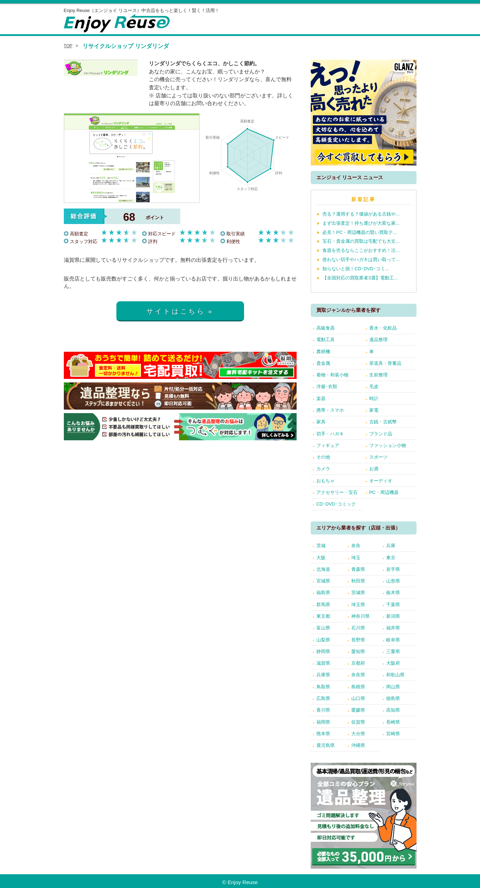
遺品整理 (378, 339)
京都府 (358, 663)
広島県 (323, 698)
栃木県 (393, 592)
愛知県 (358, 651)
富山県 (323, 627)
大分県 (358, 733)
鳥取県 (323, 686)
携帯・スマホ (330, 410)
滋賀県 (323, 663)
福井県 (393, 627)
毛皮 (373, 386)
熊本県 (323, 733)
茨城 (321, 545)
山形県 (393, 581)
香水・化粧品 (383, 328)
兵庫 (390, 545)
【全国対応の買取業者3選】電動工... (359, 277)
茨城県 (358, 592)
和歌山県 (395, 674)
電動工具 (325, 339)
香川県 (323, 710)
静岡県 (323, 651)
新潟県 (393, 616)
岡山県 (393, 686)
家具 (321, 421)
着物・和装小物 (332, 374)
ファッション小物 (387, 445)
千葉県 (393, 604)
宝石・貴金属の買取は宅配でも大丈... (361, 241)
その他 (323, 457)
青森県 (358, 569)
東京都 (323, 616)
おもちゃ (325, 480)
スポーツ (378, 457)
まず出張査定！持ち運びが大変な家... (361, 223)
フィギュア (327, 445)
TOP (68, 45)
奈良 (355, 545)
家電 (373, 410)
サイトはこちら (175, 311)
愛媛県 (358, 710)
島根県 (358, 686)
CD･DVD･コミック (336, 504)
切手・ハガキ (330, 433)
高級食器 (325, 328)
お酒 (373, 468)
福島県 (323, 592)
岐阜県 (393, 639)
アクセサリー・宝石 (337, 492)
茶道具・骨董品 (385, 363)
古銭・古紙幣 (383, 421)
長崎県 (393, 722)
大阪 (321, 557)
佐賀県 (358, 722)
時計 (373, 398)
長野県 (358, 639)
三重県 (393, 651)
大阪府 (393, 663)
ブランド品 (380, 433)
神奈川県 (360, 616)
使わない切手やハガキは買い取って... (361, 259)
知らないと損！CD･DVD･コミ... (355, 268)
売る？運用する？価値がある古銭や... (361, 214)
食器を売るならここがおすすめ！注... (361, 250)
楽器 (321, 398)
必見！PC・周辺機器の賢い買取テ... (359, 232)
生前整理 (378, 374)
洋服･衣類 (326, 386)
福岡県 (323, 722)
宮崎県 (393, 733)
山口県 (358, 698)
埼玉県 (358, 604)
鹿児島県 (325, 745)
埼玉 (355, 557)
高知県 (393, 710)
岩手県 (393, 569)
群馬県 (323, 604)
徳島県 (393, 698)
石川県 (358, 627)
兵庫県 (323, 674)
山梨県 (323, 639)
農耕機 (323, 351)
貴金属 (323, 363)
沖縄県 (358, 745)
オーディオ (380, 480)
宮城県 (323, 581)
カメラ (323, 468)
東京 (390, 557)
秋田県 (358, 581)
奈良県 (358, 674)
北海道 (323, 569)
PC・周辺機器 (384, 492)
